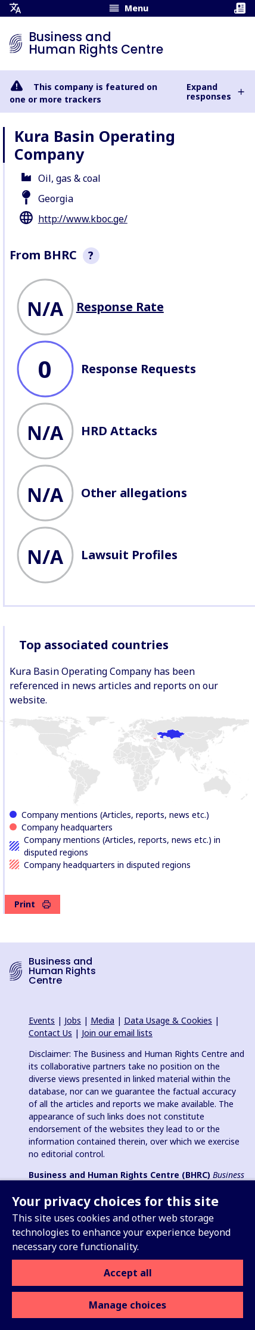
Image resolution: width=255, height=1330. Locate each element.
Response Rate (120, 307)
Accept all (128, 1272)
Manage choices (127, 1305)
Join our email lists (117, 1032)
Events (42, 1020)
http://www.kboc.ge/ (83, 218)
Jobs (72, 1020)
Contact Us (50, 1032)
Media (102, 1020)
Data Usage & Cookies (168, 1020)
